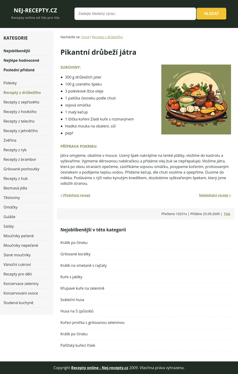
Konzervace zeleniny (21, 283)
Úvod (85, 37)
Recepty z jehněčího (20, 130)
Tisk (227, 214)
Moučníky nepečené (20, 245)
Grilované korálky (75, 254)
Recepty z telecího (19, 121)
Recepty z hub (15, 178)
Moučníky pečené (18, 235)
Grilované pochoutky (21, 169)
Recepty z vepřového (21, 102)
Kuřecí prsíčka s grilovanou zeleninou (92, 322)
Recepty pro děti (17, 274)
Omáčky (10, 207)
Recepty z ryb (14, 149)
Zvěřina (9, 140)
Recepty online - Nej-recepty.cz (99, 367)
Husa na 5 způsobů (76, 311)
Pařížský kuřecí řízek (77, 345)
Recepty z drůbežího (107, 37)
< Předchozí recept (75, 195)
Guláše (9, 216)
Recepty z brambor (19, 159)
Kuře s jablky (71, 276)
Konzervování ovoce (20, 293)
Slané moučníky (17, 254)
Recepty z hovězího (19, 111)
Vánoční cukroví (17, 264)
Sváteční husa (72, 299)
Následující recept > (215, 195)
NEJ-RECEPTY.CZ (35, 10)
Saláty (8, 226)
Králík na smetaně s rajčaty (83, 265)
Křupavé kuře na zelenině (82, 288)
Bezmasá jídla (15, 188)
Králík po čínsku (74, 242)
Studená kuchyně (18, 302)
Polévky (10, 83)
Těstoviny (11, 197)
